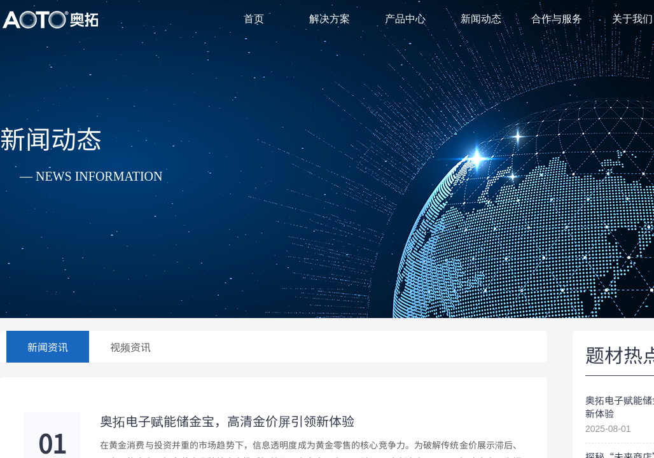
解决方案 (329, 18)
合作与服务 (556, 18)
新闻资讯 (47, 346)
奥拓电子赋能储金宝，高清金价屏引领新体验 (227, 421)
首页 (254, 18)
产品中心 (405, 18)
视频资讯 (130, 346)
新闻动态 (481, 18)
